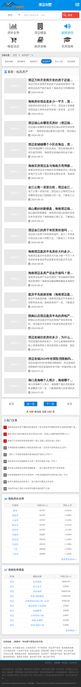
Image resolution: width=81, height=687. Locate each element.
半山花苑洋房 (8, 669)
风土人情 (59, 61)
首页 (15, 55)
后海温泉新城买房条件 (54, 675)
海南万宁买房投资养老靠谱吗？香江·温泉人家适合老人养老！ (35, 441)
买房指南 (67, 42)
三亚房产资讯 (22, 651)
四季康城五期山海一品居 (37, 601)
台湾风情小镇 (37, 615)
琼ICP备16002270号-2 (68, 683)
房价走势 (13, 28)
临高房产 (26, 55)
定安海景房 (31, 648)
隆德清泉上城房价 (32, 669)
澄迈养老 (60, 669)
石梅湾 (15, 534)
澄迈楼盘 (40, 28)
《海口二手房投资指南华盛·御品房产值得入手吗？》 (31, 454)
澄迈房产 (46, 61)
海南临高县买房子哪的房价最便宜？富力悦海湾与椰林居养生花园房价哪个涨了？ (43, 427)
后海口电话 (38, 675)
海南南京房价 (21, 654)
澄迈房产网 (73, 663)
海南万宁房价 (56, 651)
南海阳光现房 (13, 675)
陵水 (15, 510)
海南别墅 (57, 663)
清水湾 (15, 530)
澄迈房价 (65, 663)
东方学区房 (69, 651)
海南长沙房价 (22, 657)
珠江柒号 (37, 586)
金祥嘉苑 (37, 581)
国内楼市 (21, 61)
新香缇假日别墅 (48, 669)
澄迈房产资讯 (54, 648)
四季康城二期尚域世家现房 (27, 672)
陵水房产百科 (36, 657)
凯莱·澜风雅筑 (37, 596)
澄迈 (10, 15)
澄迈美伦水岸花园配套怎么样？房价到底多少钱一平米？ (32, 461)
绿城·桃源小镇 (37, 625)
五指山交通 (8, 654)
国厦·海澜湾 (37, 620)
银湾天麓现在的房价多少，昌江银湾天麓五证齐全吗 (30, 481)
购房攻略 (40, 42)
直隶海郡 (37, 591)
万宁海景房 (42, 648)
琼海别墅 (45, 651)
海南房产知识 (56, 654)
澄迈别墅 (31, 683)
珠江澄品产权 (26, 675)
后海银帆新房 (61, 672)
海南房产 (34, 61)
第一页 (31, 403)
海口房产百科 (70, 654)
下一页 (50, 403)
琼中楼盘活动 (19, 648)
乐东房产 (45, 654)
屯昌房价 (7, 648)
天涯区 (15, 544)
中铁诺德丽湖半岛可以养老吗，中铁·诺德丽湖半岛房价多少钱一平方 (38, 475)
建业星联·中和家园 (37, 606)
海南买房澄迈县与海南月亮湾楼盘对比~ (54, 166)
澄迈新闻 (71, 61)
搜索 (67, 14)
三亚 (15, 549)
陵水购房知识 (9, 657)
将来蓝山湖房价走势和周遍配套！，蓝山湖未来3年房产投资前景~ (37, 468)
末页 (69, 403)
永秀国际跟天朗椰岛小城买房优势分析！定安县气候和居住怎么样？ (37, 447)
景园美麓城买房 (47, 672)
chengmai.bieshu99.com (18, 683)
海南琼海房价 (34, 654)
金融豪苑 (37, 610)
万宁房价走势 (9, 651)
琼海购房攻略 (68, 648)
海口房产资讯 (49, 657)
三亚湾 (15, 554)
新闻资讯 (67, 28)
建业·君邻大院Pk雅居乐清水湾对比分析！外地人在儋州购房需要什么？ (39, 434)
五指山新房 (35, 651)
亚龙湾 (15, 539)
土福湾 (15, 520)
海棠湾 (15, 515)
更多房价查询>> (69, 559)
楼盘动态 (13, 42)
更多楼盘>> (71, 630)
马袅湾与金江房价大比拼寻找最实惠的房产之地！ (29, 488)
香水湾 (15, 525)
